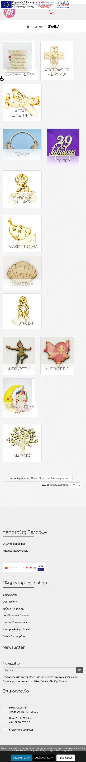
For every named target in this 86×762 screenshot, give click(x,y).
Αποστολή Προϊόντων (15, 622)
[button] (3, 79)
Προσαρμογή (66, 757)
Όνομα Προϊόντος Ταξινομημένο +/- (50, 478)
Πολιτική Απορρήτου (14, 636)
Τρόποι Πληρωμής (13, 608)
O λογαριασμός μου (14, 543)
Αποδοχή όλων (21, 757)
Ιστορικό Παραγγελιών (15, 550)
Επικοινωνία (10, 594)
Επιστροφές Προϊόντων (16, 629)
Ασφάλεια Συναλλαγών (16, 615)
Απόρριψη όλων (44, 757)
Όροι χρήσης (10, 601)
